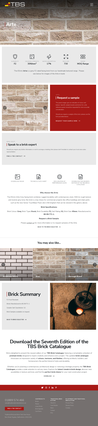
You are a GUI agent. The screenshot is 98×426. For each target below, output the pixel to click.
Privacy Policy (69, 403)
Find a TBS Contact (16, 156)
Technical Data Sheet (38, 178)
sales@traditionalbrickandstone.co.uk (15, 403)
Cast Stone (38, 411)
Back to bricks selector (15, 20)
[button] (5, 108)
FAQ (51, 413)
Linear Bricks (38, 406)
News (52, 408)
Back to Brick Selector (16, 320)
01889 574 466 (14, 400)
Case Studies (54, 405)
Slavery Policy (70, 405)
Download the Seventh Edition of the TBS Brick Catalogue (81, 180)
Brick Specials (39, 409)
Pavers (37, 404)
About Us (53, 403)
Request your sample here (68, 121)
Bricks (37, 401)
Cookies (68, 408)
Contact (52, 410)
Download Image (17, 178)
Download (49, 376)
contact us (30, 223)
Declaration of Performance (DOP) (59, 179)
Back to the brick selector (49, 227)
